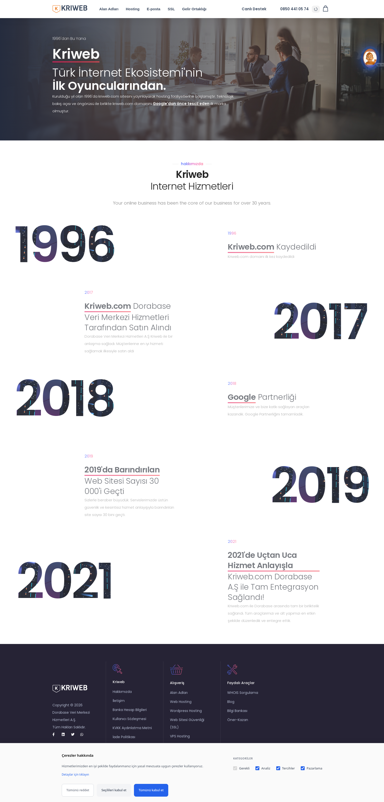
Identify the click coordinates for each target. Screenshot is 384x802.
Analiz (262, 768)
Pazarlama (311, 768)
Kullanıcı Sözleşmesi (130, 723)
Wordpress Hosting (186, 715)
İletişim (119, 705)
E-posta (158, 9)
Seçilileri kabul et (113, 790)
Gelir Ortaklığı (199, 9)
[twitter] (74, 734)
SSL (175, 9)
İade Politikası (124, 741)
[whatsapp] (84, 734)
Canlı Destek (255, 9)
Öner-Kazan (238, 724)
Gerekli (241, 768)
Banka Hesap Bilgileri (130, 714)
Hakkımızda (122, 696)
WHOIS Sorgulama (243, 697)
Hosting (137, 9)
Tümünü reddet (77, 790)
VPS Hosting (180, 741)
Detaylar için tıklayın (77, 774)
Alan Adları (113, 9)
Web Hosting (181, 706)
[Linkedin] (65, 734)
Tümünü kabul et (151, 790)
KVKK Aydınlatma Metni (132, 732)
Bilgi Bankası (238, 715)
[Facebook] (56, 734)
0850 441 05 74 (291, 8)
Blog (231, 706)
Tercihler (285, 768)
